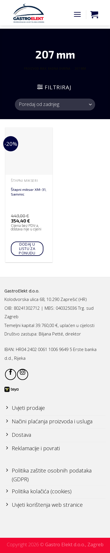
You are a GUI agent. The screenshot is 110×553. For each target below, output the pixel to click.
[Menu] (77, 15)
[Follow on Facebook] (10, 374)
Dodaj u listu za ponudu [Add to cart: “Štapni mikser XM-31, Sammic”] (27, 249)
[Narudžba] (55, 104)
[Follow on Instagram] (22, 374)
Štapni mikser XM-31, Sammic (28, 191)
